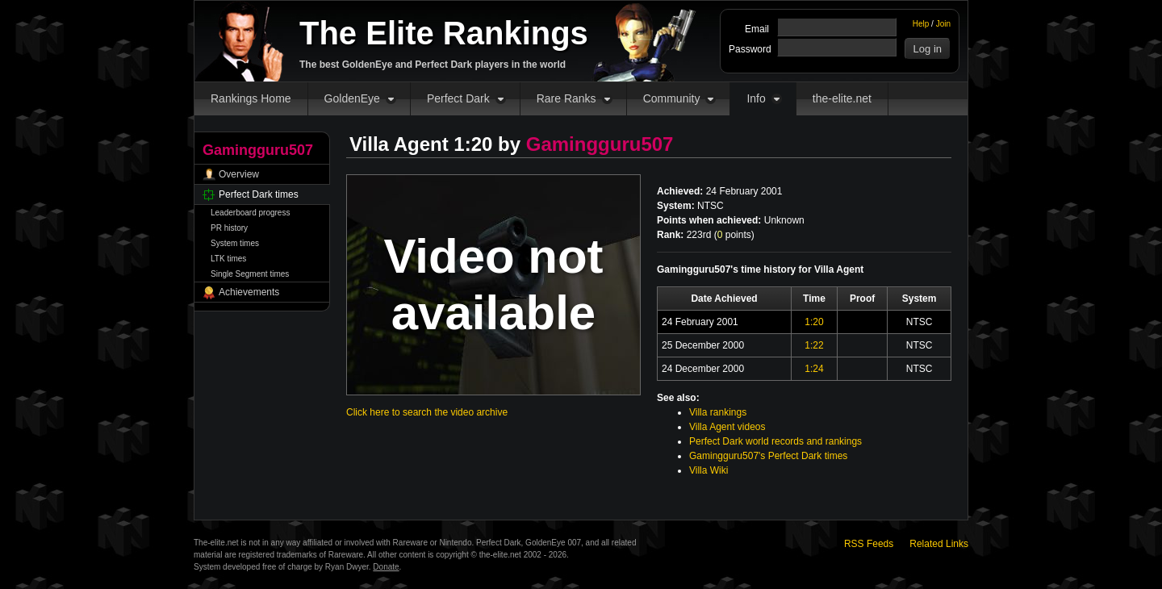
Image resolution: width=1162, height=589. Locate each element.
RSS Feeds (868, 543)
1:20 (814, 322)
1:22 (814, 345)
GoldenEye (352, 98)
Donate (386, 566)
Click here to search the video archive (427, 412)
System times (235, 243)
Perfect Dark (458, 98)
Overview (239, 174)
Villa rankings (717, 412)
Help (921, 23)
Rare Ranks (566, 98)
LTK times (228, 258)
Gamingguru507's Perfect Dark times (768, 456)
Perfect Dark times (259, 194)
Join (943, 23)
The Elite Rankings (443, 33)
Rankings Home (251, 98)
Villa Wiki (708, 470)
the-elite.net (842, 98)
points (734, 234)
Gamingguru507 (600, 144)
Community (671, 98)
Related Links (938, 543)
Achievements (249, 292)
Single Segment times (250, 273)
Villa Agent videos (727, 426)
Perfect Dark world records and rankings (775, 441)
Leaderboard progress (250, 212)
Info (755, 98)
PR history (229, 227)
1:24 (814, 368)
